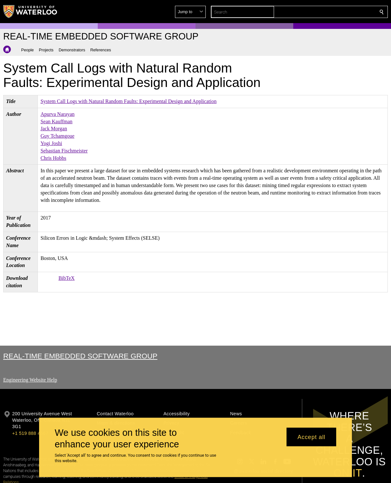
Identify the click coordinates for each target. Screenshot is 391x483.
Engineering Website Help (30, 380)
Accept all (311, 437)
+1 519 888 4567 (30, 433)
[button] (335, 12)
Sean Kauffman (56, 121)
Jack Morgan (53, 128)
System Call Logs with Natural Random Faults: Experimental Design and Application (128, 101)
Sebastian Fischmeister (63, 150)
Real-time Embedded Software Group (80, 356)
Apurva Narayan (57, 114)
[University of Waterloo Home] (30, 11)
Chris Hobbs (53, 158)
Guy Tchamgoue (57, 136)
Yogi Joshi (51, 143)
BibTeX (66, 278)
